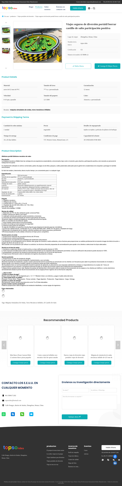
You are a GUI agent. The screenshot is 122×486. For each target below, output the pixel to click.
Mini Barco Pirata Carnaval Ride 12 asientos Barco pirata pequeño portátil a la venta (20, 357)
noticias (86, 454)
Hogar (31, 7)
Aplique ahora (74, 417)
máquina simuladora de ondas (15, 303)
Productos (38, 7)
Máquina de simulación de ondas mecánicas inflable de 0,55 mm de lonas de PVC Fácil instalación (101, 357)
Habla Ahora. (78, 8)
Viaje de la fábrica (73, 456)
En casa (6, 16)
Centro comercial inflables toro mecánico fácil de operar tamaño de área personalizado (47, 357)
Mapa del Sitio (72, 463)
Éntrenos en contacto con (60, 8)
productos (13, 16)
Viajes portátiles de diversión (25, 16)
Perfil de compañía (73, 452)
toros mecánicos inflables (34, 303)
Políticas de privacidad (10, 482)
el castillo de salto (50, 303)
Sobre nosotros (47, 8)
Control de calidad (73, 459)
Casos (85, 450)
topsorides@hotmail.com (13, 400)
